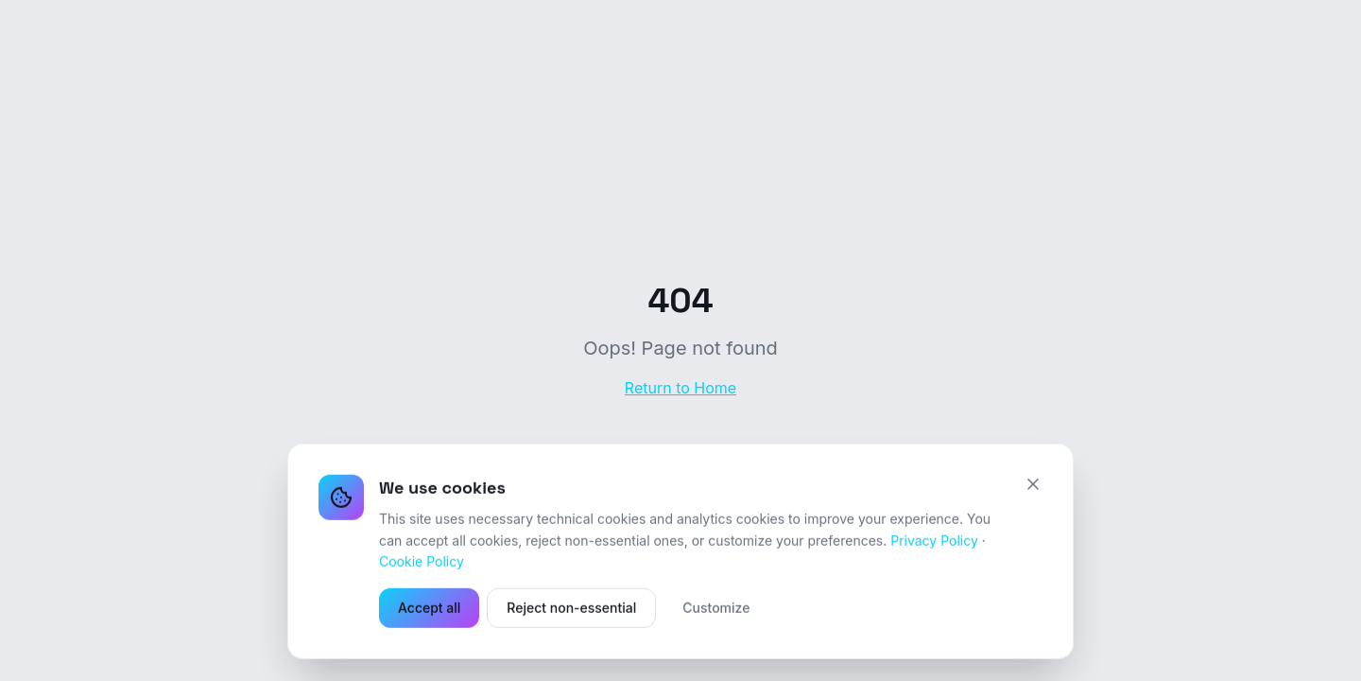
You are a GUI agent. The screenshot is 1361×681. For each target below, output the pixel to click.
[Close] (1033, 485)
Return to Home (680, 387)
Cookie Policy (421, 562)
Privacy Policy (934, 541)
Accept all (429, 609)
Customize (715, 609)
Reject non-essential (571, 609)
